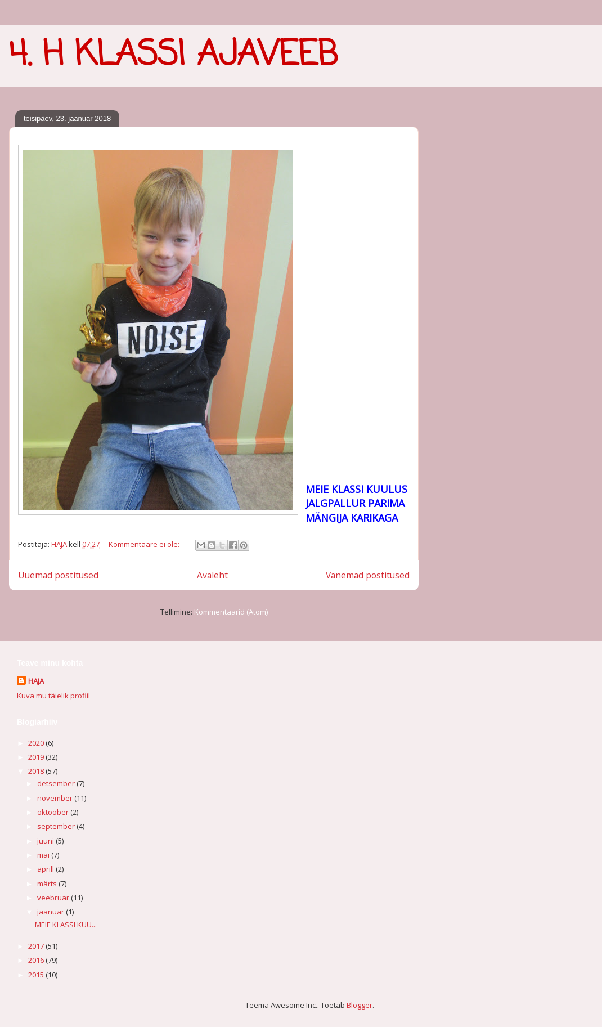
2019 (37, 757)
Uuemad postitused (58, 575)
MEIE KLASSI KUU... (66, 925)
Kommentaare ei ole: (145, 544)
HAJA (36, 681)
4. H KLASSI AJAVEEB (173, 55)
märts (48, 883)
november (55, 798)
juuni (46, 841)
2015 (37, 975)
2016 (37, 960)
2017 (37, 946)
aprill (46, 869)
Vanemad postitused (368, 575)
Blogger (359, 1005)
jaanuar (51, 912)
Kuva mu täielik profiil (53, 695)
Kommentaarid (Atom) (231, 612)
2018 (37, 771)
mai (44, 855)
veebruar (54, 898)
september (57, 826)
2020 (37, 743)
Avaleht (212, 575)
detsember (57, 783)
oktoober (53, 812)
